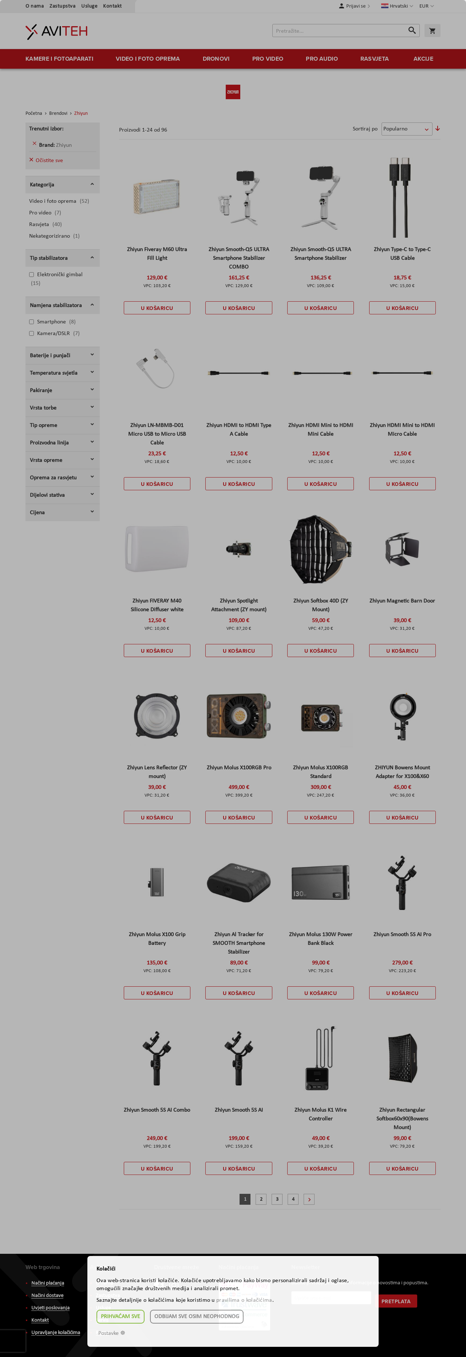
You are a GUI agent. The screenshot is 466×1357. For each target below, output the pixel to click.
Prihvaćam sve (120, 1317)
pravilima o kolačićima (244, 1300)
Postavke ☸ (111, 1333)
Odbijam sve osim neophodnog (196, 1317)
